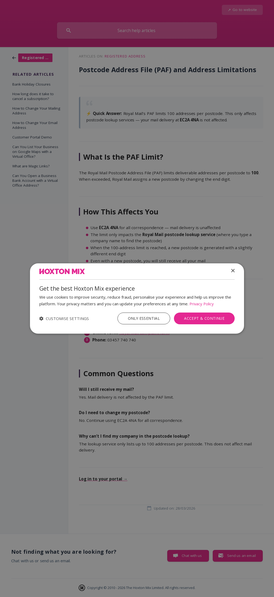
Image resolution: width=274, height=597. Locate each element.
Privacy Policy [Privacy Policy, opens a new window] (202, 303)
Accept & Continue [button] (204, 318)
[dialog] (137, 298)
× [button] (233, 271)
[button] (64, 318)
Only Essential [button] (143, 318)
